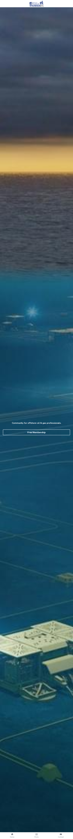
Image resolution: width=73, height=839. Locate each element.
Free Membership (36, 432)
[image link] (37, 3)
